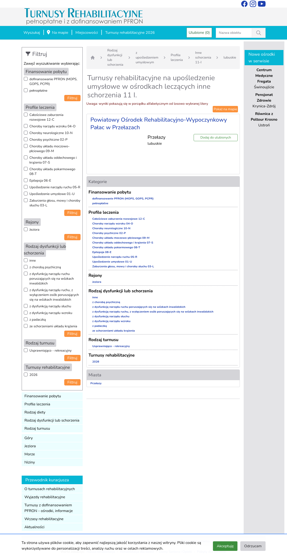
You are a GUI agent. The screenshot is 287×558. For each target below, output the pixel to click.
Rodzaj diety (35, 412)
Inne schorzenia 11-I (203, 57)
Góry (29, 438)
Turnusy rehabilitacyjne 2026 (130, 32)
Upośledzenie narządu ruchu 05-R (55, 187)
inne (33, 260)
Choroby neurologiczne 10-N (51, 133)
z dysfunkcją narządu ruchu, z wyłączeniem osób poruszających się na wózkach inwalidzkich (54, 295)
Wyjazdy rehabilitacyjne (45, 497)
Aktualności (35, 527)
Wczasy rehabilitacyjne (44, 519)
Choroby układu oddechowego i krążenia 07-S (53, 160)
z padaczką (38, 319)
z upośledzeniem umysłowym (147, 57)
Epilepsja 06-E (40, 180)
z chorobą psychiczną (45, 267)
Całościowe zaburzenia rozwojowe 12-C (47, 117)
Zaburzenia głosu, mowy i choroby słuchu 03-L (55, 203)
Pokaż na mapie (225, 109)
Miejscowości (87, 32)
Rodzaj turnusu (37, 428)
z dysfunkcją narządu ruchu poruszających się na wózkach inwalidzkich (52, 279)
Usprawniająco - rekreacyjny (51, 350)
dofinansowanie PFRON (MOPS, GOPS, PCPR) (53, 81)
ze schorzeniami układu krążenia (53, 326)
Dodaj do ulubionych (215, 137)
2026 (34, 375)
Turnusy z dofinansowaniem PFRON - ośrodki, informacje (49, 508)
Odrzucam (253, 546)
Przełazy (96, 383)
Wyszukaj (32, 32)
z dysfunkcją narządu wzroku (51, 313)
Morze (30, 454)
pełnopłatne (39, 90)
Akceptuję (225, 546)
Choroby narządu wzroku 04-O (53, 126)
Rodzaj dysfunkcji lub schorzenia (52, 420)
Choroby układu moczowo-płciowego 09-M (50, 148)
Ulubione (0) (199, 32)
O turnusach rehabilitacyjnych (50, 489)
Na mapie (57, 33)
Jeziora (35, 229)
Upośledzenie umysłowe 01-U (52, 194)
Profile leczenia (37, 404)
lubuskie (229, 57)
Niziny (30, 462)
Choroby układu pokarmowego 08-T (53, 171)
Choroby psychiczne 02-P (49, 139)
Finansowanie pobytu (43, 396)
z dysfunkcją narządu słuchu (50, 306)
